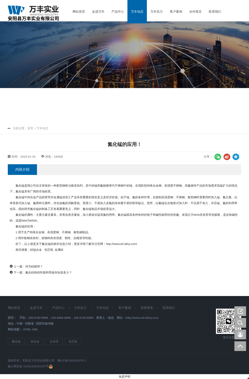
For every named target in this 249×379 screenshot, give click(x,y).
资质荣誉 (147, 307)
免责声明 (124, 376)
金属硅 (59, 249)
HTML (27, 329)
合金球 (54, 341)
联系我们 (215, 11)
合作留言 (195, 11)
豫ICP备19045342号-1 (72, 360)
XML (35, 329)
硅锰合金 (36, 249)
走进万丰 (98, 11)
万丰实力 (156, 11)
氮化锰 (20, 185)
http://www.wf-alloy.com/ (121, 243)
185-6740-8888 (84, 317)
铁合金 (35, 341)
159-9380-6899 (61, 317)
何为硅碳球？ (34, 266)
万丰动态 (137, 11)
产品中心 (117, 11)
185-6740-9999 (38, 317)
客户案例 (176, 11)
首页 (30, 128)
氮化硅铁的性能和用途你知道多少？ (48, 272)
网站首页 (79, 11)
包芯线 (48, 249)
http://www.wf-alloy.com (142, 317)
